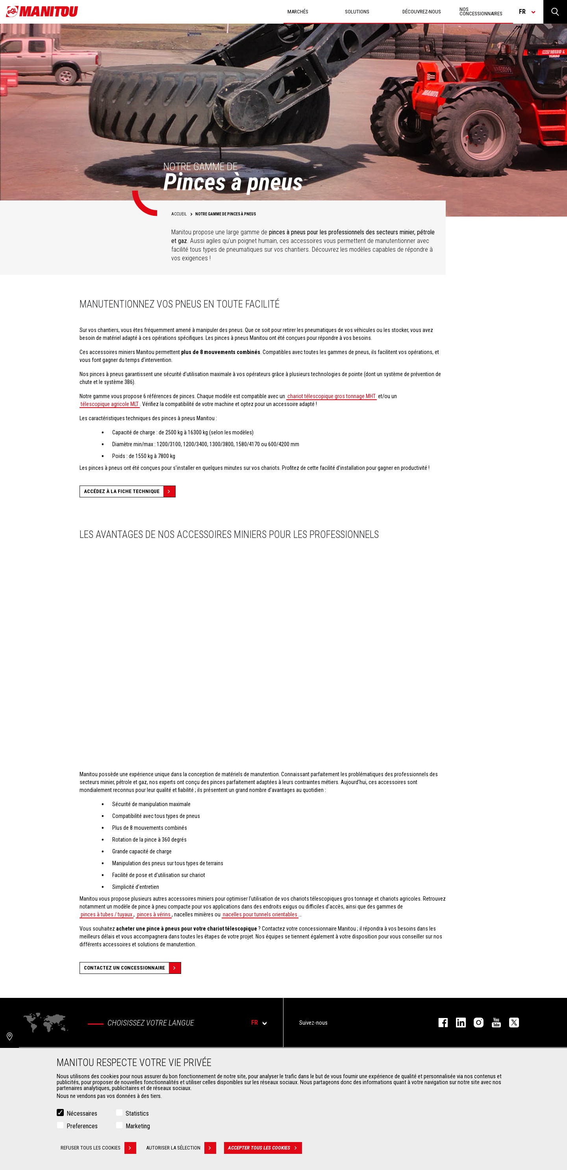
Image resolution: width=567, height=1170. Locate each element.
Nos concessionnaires (481, 11)
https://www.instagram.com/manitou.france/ (475, 1022)
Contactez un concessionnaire (132, 967)
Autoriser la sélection (181, 1148)
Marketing (138, 1126)
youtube (492, 1022)
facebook (439, 1022)
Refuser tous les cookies (98, 1148)
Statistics (137, 1113)
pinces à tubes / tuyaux (106, 914)
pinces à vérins (153, 914)
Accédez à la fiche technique (129, 491)
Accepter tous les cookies (265, 1148)
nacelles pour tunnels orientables (260, 914)
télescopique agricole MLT (110, 404)
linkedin (457, 1022)
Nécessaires (82, 1113)
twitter (510, 1022)
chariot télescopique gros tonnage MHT (331, 396)
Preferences (82, 1126)
